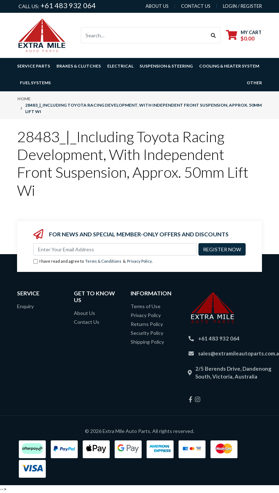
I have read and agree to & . (93, 261)
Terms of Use (145, 306)
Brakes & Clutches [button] (78, 66)
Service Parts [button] (33, 66)
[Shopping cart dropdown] (244, 35)
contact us (195, 6)
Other (254, 82)
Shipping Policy (147, 342)
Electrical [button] (120, 66)
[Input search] (144, 35)
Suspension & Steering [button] (166, 66)
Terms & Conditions (103, 261)
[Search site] (213, 35)
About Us (84, 313)
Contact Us (86, 322)
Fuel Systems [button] (35, 82)
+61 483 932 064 (68, 5)
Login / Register (242, 6)
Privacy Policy (139, 261)
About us (157, 6)
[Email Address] (115, 249)
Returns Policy (147, 324)
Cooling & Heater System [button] (229, 66)
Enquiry (25, 306)
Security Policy (147, 333)
